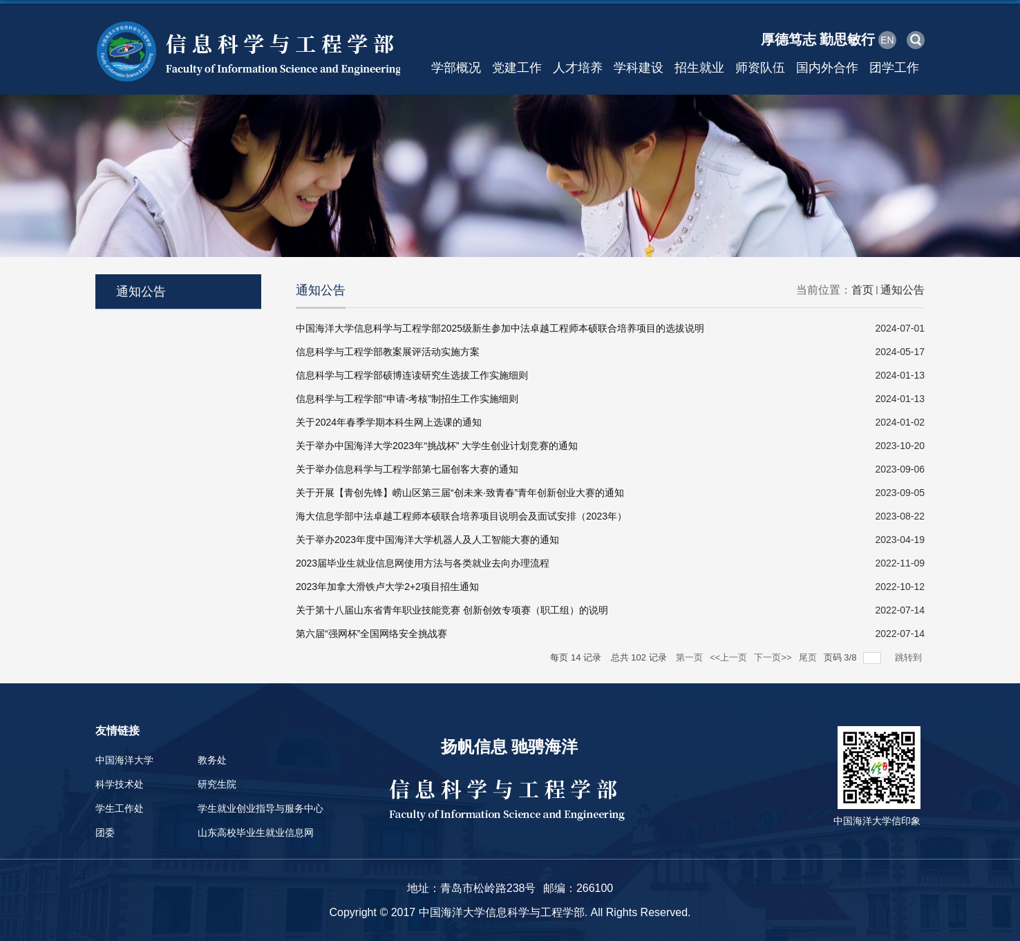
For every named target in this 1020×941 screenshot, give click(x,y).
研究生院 (217, 784)
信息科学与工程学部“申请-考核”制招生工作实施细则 (407, 398)
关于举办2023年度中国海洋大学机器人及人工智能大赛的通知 (427, 539)
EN (887, 40)
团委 (105, 832)
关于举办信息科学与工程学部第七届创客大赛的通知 (407, 469)
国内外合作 (827, 68)
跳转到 (910, 657)
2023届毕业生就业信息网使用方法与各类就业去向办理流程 (422, 563)
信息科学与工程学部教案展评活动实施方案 (388, 351)
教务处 (212, 760)
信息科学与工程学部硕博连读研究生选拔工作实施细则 (412, 375)
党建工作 (517, 68)
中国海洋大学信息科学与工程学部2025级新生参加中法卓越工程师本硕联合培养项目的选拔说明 (500, 328)
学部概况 (456, 68)
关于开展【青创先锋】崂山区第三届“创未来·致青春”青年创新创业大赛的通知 (460, 492)
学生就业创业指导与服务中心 (260, 808)
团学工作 (894, 68)
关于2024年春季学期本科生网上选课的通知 (389, 422)
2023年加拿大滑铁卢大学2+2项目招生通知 (387, 586)
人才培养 (578, 68)
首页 (862, 290)
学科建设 (638, 68)
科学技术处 (119, 784)
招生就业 (699, 68)
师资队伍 (760, 68)
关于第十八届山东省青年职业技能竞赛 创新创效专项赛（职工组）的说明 (452, 610)
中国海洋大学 (124, 760)
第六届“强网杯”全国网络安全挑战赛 (371, 633)
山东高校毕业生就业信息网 (256, 832)
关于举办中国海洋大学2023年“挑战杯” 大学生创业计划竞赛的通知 (437, 445)
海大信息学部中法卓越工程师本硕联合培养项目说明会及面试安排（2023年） (461, 516)
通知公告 (902, 290)
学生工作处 (119, 808)
